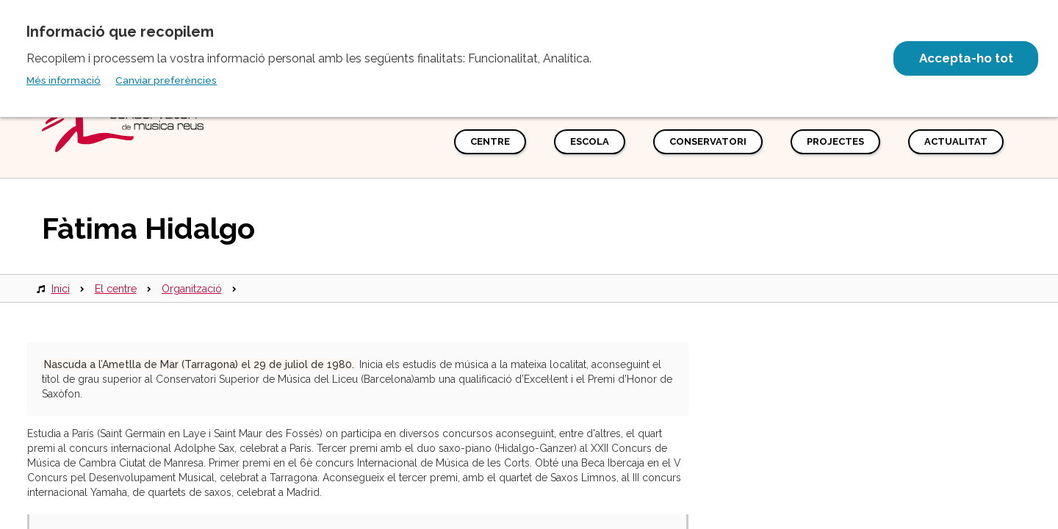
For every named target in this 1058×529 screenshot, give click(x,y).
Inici (60, 289)
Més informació (63, 80)
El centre (116, 289)
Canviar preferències (166, 80)
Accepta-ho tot (965, 58)
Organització (192, 289)
